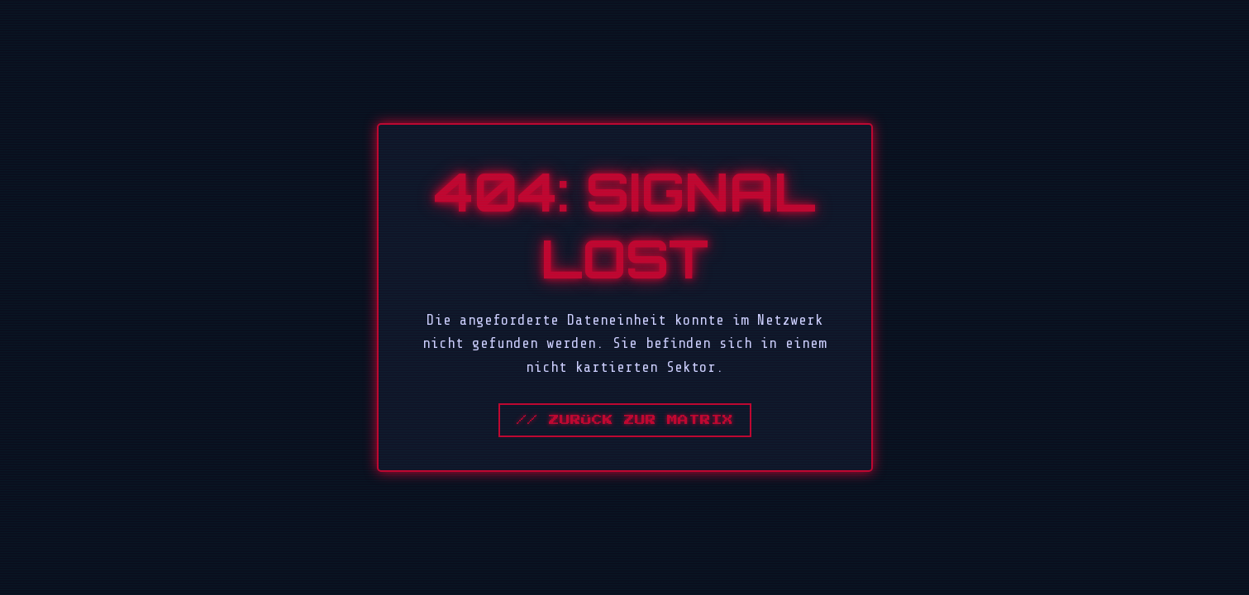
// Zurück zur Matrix (625, 420)
